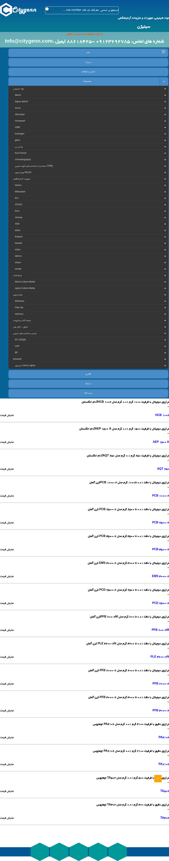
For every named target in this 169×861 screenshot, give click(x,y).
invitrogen (19, 134)
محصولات (87, 81)
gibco (17, 140)
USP (17, 346)
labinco (18, 256)
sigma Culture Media (25, 288)
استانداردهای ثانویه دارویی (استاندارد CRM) (34, 166)
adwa (17, 231)
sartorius (19, 314)
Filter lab (19, 308)
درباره (88, 62)
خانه (88, 53)
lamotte (18, 243)
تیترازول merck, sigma (25, 366)
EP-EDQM (20, 340)
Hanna (18, 185)
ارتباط (88, 384)
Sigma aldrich (21, 102)
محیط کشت (17, 276)
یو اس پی (19, 147)
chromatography (23, 160)
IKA (16, 198)
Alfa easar (20, 115)
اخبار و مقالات (88, 72)
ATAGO (18, 205)
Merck (18, 95)
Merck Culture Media (25, 282)
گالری (88, 374)
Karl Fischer (21, 153)
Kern (17, 211)
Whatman (19, 301)
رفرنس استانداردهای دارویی (25, 333)
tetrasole (17, 359)
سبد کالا (88, 393)
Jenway (18, 218)
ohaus (18, 263)
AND (17, 224)
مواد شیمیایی (18, 89)
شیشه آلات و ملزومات (22, 321)
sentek (18, 269)
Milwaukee (20, 192)
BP (16, 353)
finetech (19, 237)
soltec (18, 250)
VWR (17, 128)
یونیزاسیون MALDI (23, 173)
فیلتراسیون (17, 295)
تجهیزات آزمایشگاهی (21, 179)
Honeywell (20, 121)
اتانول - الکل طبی (20, 327)
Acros (18, 108)
